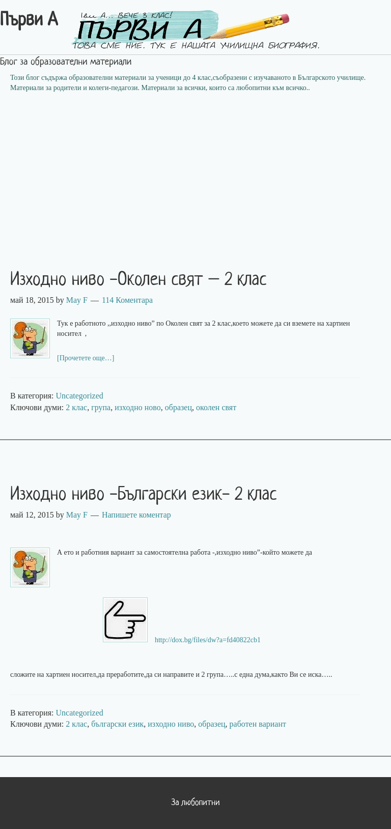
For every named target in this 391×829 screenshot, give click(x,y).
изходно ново (138, 407)
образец (178, 407)
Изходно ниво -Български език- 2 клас (143, 495)
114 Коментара (127, 300)
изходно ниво (171, 724)
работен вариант (258, 724)
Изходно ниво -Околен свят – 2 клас (138, 280)
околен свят (216, 407)
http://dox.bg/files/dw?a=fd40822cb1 (208, 640)
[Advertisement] (195, 174)
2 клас (76, 407)
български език (117, 724)
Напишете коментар (136, 514)
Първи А (29, 21)
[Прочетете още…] (86, 358)
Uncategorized (79, 395)
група (100, 407)
